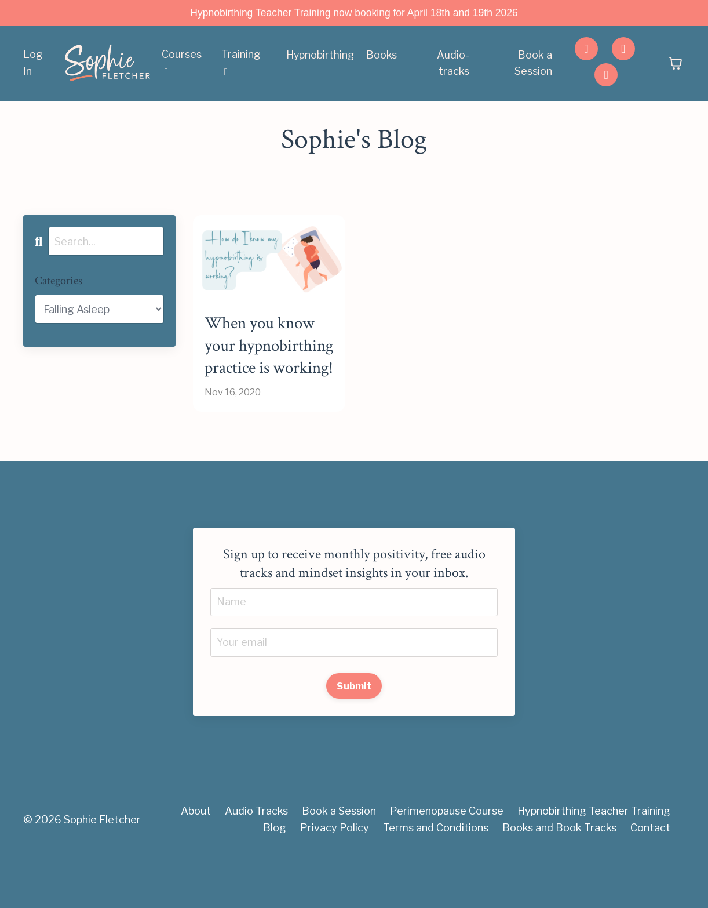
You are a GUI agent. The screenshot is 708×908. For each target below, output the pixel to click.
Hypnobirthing (320, 55)
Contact (650, 879)
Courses (182, 63)
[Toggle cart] (675, 64)
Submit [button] (354, 737)
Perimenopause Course (446, 862)
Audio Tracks (256, 862)
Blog (274, 879)
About (196, 862)
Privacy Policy (334, 879)
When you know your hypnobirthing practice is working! (263, 371)
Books (382, 55)
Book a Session (533, 63)
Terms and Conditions (435, 879)
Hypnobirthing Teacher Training (593, 862)
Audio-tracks (453, 63)
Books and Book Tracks (559, 879)
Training (241, 63)
